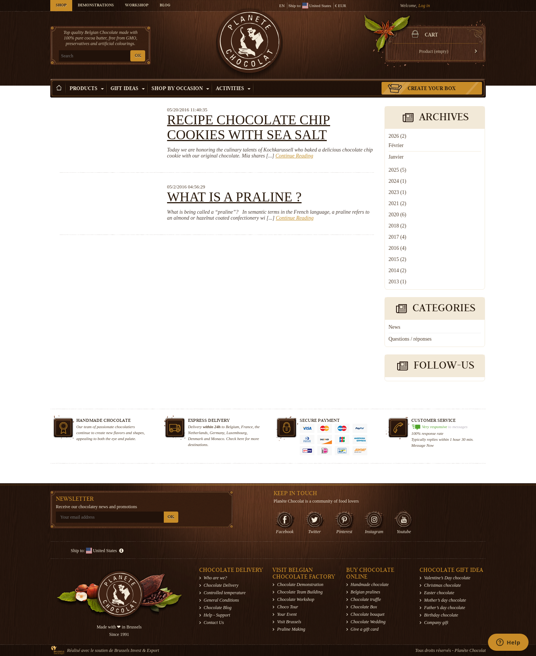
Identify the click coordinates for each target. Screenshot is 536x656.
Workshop (137, 5)
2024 (397, 181)
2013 (397, 281)
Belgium (232, 426)
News (395, 327)
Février (396, 145)
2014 (397, 270)
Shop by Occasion (180, 89)
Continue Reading (294, 156)
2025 (397, 170)
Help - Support (217, 615)
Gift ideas (128, 89)
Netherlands (198, 432)
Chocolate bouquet (368, 614)
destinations (197, 444)
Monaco (217, 438)
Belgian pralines (365, 592)
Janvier (396, 157)
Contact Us (214, 622)
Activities (233, 89)
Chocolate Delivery (221, 585)
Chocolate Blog (218, 607)
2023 (397, 192)
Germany (217, 432)
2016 (397, 248)
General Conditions (221, 600)
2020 (397, 214)
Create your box (432, 89)
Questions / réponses (410, 339)
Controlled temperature (225, 592)
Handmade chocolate (370, 584)
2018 (397, 226)
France (247, 426)
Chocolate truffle (366, 599)
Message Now (422, 445)
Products (87, 89)
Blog (165, 5)
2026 (397, 136)
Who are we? (215, 577)
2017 (397, 237)
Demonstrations (96, 5)
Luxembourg (236, 432)
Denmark (195, 438)
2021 (397, 203)
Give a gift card (365, 629)
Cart (431, 35)
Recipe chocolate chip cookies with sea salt (248, 127)
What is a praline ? (234, 197)
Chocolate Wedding (368, 621)
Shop (61, 5)
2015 (397, 259)
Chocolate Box (364, 606)
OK (138, 56)
